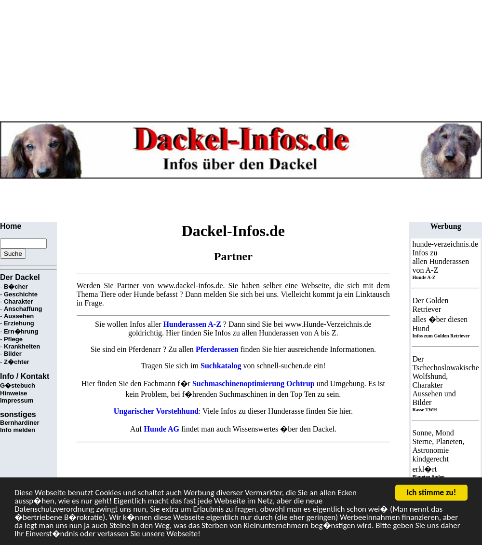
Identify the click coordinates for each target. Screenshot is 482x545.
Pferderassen (217, 349)
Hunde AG (161, 429)
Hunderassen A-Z (192, 324)
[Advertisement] (175, 200)
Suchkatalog (221, 366)
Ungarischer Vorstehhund (156, 411)
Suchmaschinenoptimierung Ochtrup (253, 383)
